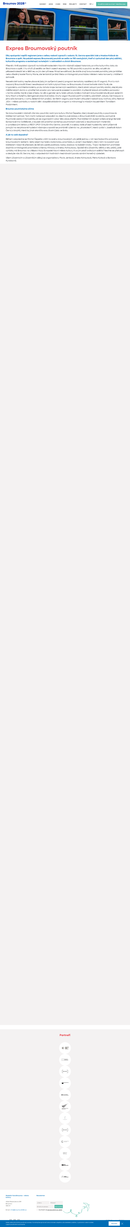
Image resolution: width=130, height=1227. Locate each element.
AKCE (51, 4)
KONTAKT (83, 4)
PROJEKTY (73, 4)
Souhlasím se (50, 1210)
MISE (64, 4)
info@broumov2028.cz (18, 1210)
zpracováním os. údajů (54, 1210)
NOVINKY (43, 4)
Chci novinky (58, 1206)
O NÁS (58, 4)
